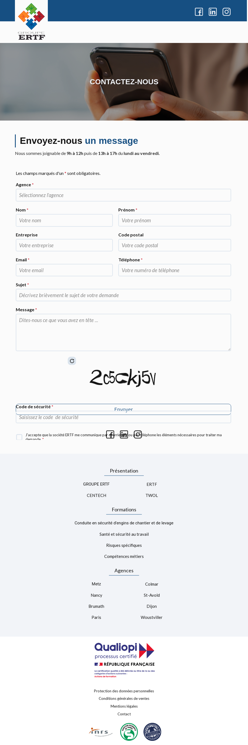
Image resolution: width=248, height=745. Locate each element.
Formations (124, 509)
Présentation (124, 471)
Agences (124, 570)
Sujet (22, 284)
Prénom (127, 209)
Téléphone (130, 259)
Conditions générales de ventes (124, 698)
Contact (124, 713)
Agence (25, 184)
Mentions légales (124, 706)
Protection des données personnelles (124, 690)
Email (23, 259)
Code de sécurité (34, 406)
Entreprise (27, 234)
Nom (22, 209)
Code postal (130, 234)
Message (26, 309)
